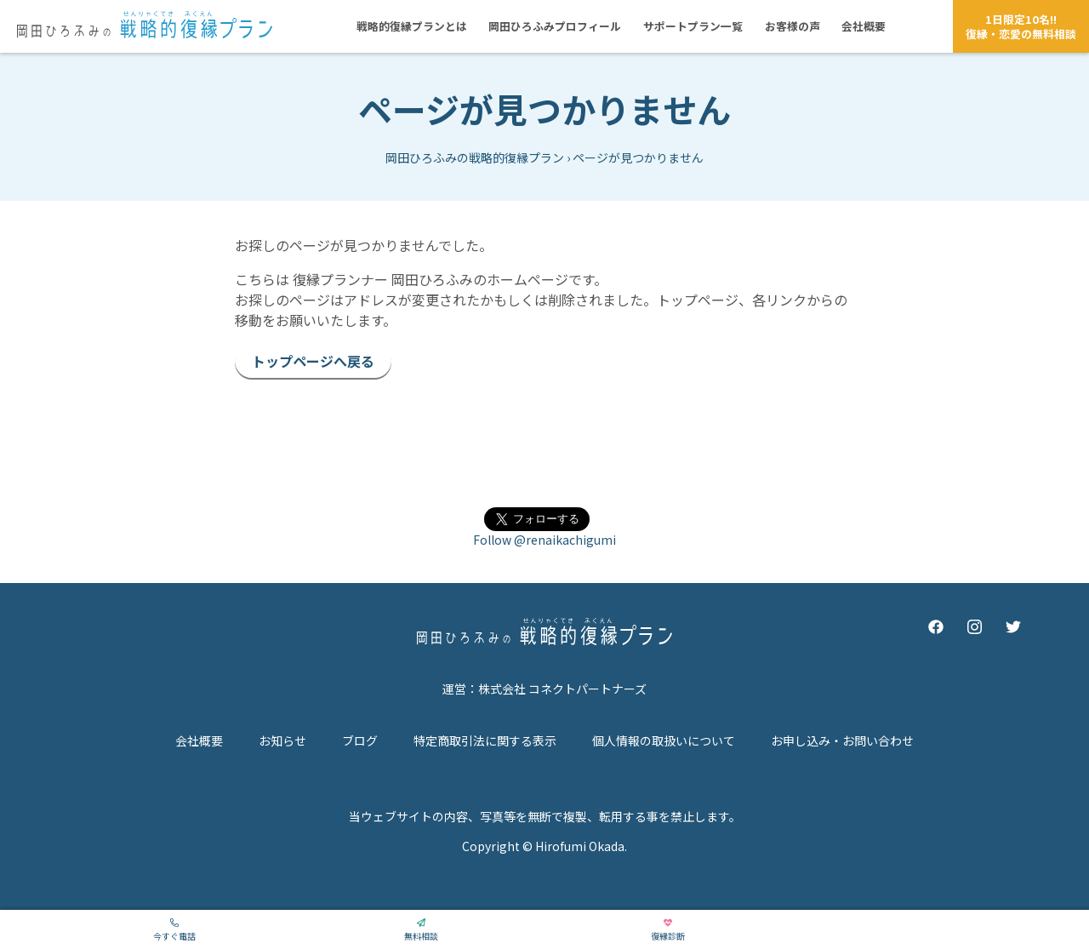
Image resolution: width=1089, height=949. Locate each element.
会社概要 (199, 740)
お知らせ (282, 740)
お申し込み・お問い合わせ (842, 740)
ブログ (360, 740)
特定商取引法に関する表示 (484, 740)
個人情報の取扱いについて (663, 740)
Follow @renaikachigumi (544, 539)
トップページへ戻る (313, 361)
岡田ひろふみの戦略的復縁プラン (474, 157)
